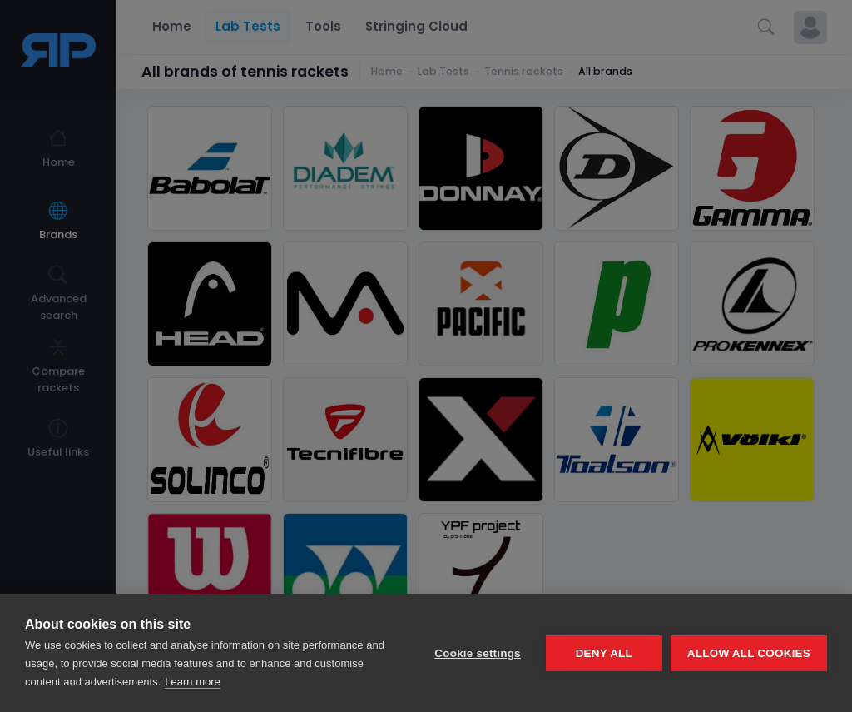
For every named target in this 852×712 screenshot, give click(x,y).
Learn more (192, 681)
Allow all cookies (748, 653)
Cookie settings (477, 653)
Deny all (604, 653)
